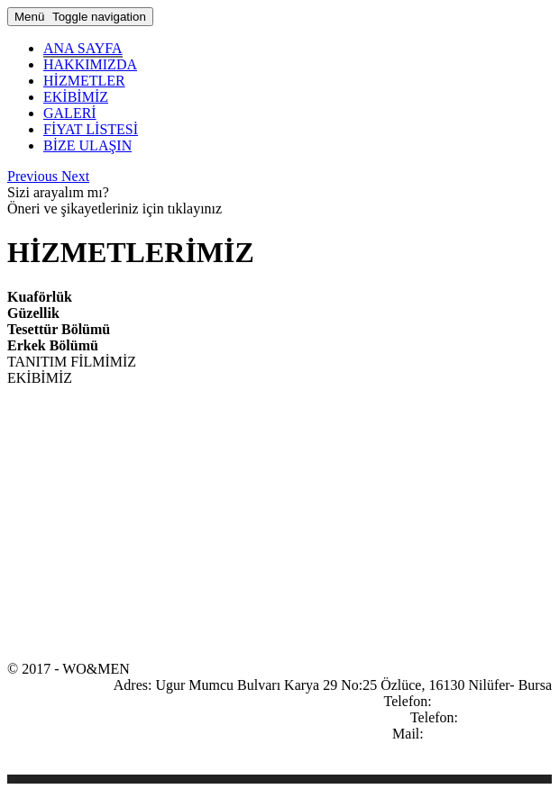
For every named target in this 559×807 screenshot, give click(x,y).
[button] (34, 176)
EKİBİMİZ (75, 96)
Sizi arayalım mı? (58, 192)
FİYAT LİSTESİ (90, 129)
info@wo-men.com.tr (489, 733)
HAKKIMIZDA (90, 64)
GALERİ (69, 113)
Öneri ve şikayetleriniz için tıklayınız (114, 208)
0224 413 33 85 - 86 (493, 701)
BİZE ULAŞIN (87, 145)
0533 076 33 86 (507, 717)
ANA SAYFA (83, 48)
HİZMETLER (84, 80)
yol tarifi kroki (510, 749)
